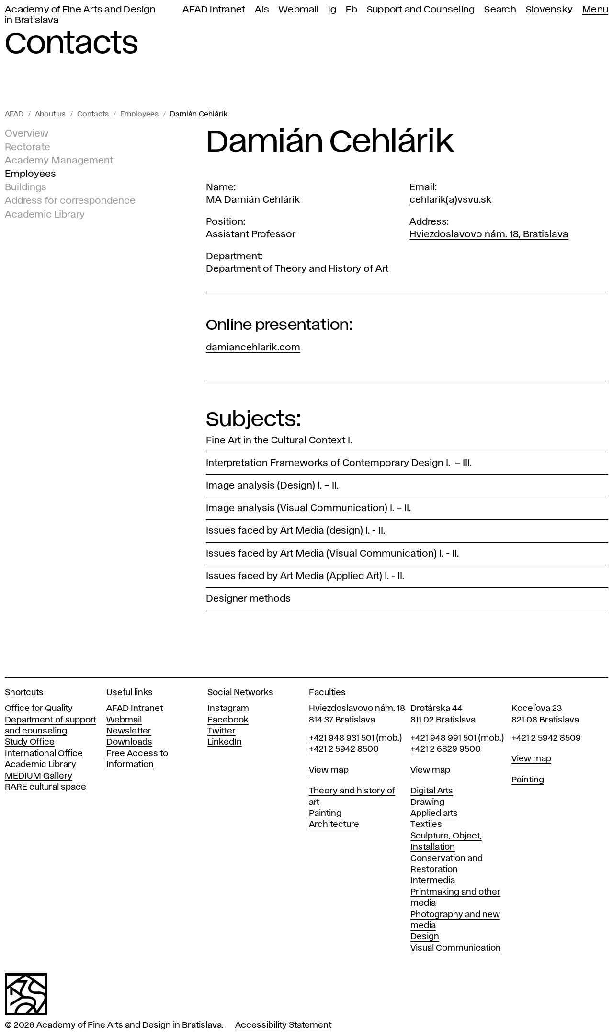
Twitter (221, 731)
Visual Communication (455, 948)
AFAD (14, 114)
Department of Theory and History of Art (297, 269)
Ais (262, 10)
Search (500, 10)
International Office (44, 753)
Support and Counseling (421, 10)
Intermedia (432, 881)
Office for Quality (39, 708)
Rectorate (27, 147)
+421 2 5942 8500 (344, 749)
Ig (332, 10)
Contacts (93, 114)
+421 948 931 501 (342, 738)
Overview (26, 133)
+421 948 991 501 (443, 738)
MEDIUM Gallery (38, 776)
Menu (595, 10)
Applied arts (434, 813)
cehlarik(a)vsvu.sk (450, 200)
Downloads (129, 742)
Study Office (30, 742)
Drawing (427, 802)
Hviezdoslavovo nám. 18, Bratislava (488, 234)
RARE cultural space (45, 787)
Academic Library (45, 214)
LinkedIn (224, 742)
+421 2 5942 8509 (546, 738)
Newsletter (128, 731)
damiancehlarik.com (253, 347)
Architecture (334, 824)
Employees (139, 114)
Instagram (228, 708)
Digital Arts (431, 791)
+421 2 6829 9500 (445, 749)
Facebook (228, 720)
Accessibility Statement (283, 1025)
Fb (351, 10)
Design (424, 937)
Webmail (298, 10)
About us (50, 114)
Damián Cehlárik (198, 114)
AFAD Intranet (213, 10)
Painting (325, 813)
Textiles (426, 824)
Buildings (25, 187)
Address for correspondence (70, 201)
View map (329, 770)
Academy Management (59, 160)
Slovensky (549, 10)
